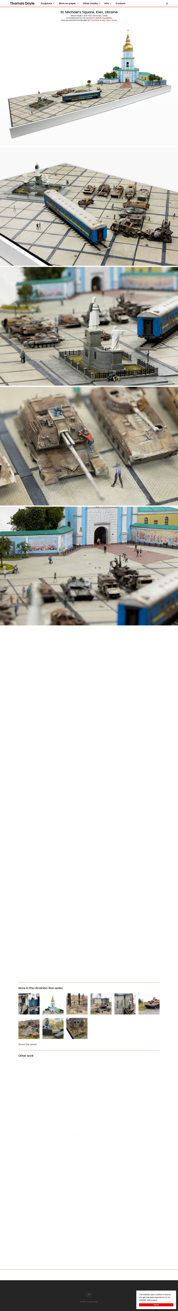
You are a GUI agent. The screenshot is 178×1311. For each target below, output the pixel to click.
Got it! (156, 1305)
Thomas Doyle (22, 3)
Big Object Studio (109, 20)
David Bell (95, 20)
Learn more (152, 1300)
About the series (27, 1044)
